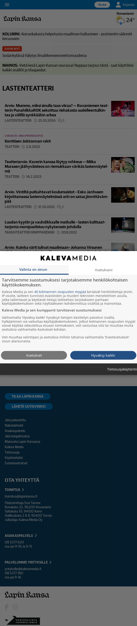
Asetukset (34, 355)
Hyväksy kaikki (103, 355)
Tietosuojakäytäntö (122, 369)
